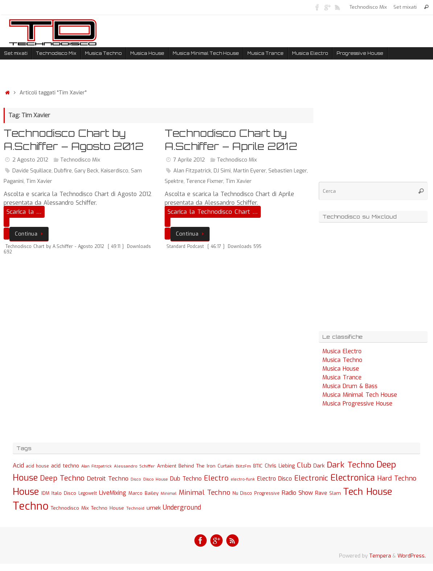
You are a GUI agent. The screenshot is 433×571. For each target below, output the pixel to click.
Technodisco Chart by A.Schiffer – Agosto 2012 (74, 139)
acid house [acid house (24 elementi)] (37, 466)
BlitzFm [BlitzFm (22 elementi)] (243, 466)
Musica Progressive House (357, 403)
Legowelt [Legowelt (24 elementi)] (87, 493)
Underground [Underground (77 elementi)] (182, 507)
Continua (30, 234)
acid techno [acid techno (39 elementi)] (65, 465)
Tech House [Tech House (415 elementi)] (367, 491)
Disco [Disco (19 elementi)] (136, 479)
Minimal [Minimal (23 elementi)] (169, 493)
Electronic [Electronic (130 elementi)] (311, 478)
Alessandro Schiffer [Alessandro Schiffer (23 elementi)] (134, 466)
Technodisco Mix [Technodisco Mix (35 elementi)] (70, 508)
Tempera (380, 555)
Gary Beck (86, 170)
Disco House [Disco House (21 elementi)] (155, 479)
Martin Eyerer (249, 170)
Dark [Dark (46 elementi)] (319, 465)
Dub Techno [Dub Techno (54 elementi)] (186, 478)
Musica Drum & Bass (350, 386)
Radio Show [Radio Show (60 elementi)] (297, 493)
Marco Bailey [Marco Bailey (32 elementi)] (143, 493)
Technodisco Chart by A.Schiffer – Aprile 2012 (231, 139)
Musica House (340, 368)
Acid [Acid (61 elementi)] (18, 465)
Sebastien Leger (287, 170)
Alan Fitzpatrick (192, 170)
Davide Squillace (31, 170)
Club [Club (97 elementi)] (304, 465)
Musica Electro (342, 351)
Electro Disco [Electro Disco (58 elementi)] (274, 478)
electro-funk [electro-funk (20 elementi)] (243, 479)
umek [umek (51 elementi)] (154, 507)
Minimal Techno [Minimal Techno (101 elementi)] (204, 492)
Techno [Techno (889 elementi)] (31, 506)
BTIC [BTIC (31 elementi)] (258, 466)
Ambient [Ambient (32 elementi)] (166, 466)
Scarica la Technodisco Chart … (213, 212)
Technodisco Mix (368, 7)
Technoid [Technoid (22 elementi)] (135, 508)
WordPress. (411, 555)
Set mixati (405, 7)
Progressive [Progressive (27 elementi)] (267, 493)
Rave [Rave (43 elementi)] (321, 493)
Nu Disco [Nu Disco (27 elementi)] (242, 493)
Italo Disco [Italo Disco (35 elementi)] (63, 493)
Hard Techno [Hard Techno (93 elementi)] (396, 478)
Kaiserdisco (114, 170)
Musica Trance (342, 377)
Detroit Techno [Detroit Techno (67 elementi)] (107, 478)
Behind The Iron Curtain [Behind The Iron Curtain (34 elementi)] (206, 466)
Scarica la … (24, 212)
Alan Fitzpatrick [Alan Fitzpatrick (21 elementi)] (96, 466)
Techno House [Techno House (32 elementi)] (107, 508)
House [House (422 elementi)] (26, 491)
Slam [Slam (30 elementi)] (335, 493)
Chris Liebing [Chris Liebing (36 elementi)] (280, 465)
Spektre (174, 181)
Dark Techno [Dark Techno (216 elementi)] (350, 465)
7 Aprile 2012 (189, 159)
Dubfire (63, 170)
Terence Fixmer (204, 181)
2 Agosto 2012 (30, 159)
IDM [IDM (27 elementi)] (45, 493)
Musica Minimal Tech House (359, 395)
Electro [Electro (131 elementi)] (216, 478)
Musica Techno (342, 360)
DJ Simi (222, 170)
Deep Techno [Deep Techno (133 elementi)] (62, 478)
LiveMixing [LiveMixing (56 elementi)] (112, 493)
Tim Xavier (39, 181)
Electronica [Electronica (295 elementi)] (352, 478)
